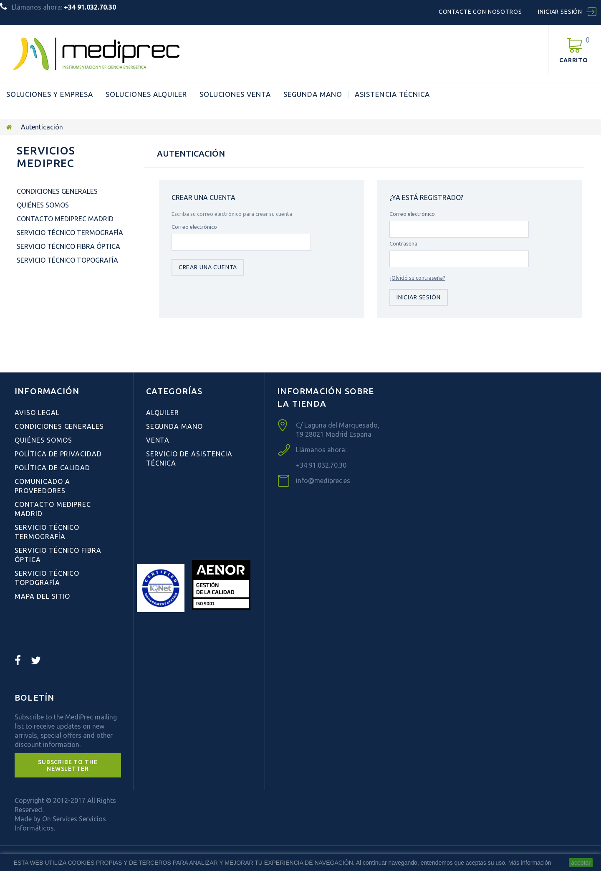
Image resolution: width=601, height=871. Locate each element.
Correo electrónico (194, 227)
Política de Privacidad (58, 454)
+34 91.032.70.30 (321, 465)
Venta (158, 440)
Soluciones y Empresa (49, 94)
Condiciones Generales (57, 191)
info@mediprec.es (323, 480)
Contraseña (403, 243)
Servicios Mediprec (46, 156)
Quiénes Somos (43, 205)
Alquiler (162, 412)
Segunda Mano (312, 94)
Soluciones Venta (235, 94)
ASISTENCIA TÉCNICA (392, 94)
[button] (68, 765)
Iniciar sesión (560, 11)
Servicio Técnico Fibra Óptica (68, 246)
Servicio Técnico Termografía (70, 232)
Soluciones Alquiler (146, 94)
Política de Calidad (52, 467)
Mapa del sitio (42, 596)
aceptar (581, 862)
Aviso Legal (37, 412)
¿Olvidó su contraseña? (417, 278)
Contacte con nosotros (480, 11)
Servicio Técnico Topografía (67, 260)
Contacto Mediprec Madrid (65, 219)
